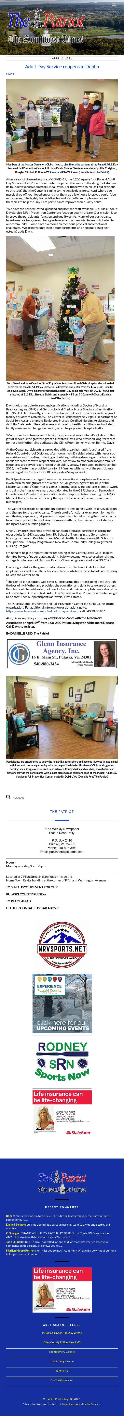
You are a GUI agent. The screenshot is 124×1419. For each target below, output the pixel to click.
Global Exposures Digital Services (80, 1404)
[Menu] (114, 5)
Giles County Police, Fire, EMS (62, 1342)
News (10, 73)
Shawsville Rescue (62, 1380)
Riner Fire (62, 1370)
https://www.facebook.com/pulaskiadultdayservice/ (41, 611)
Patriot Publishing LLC (59, 1399)
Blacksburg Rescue (62, 1361)
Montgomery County (62, 1351)
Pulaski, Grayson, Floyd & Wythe (62, 1332)
